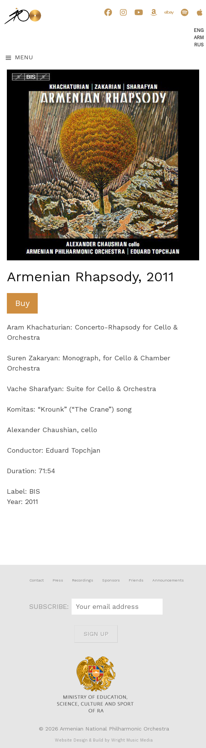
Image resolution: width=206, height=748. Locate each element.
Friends (136, 580)
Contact (36, 580)
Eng (199, 30)
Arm (199, 37)
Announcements (168, 580)
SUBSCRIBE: (50, 606)
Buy (22, 303)
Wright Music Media (132, 740)
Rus (199, 45)
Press (58, 580)
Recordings (82, 580)
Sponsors (111, 580)
